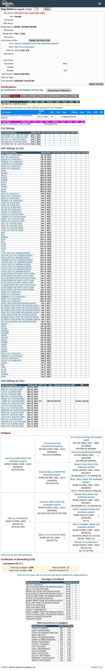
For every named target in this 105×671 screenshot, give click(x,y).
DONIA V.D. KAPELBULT (11, 292)
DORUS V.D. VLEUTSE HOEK (13, 387)
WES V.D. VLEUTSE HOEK (12, 226)
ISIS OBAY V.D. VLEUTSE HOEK (14, 142)
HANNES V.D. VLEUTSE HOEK (13, 217)
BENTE (4, 178)
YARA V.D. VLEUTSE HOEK (12, 228)
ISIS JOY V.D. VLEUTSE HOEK (13, 140)
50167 (17, 50)
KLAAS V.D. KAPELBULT (11, 207)
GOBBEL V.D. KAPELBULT (12, 162)
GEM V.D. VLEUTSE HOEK (12, 390)
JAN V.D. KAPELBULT (10, 358)
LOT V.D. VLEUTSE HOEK (11, 406)
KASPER (4, 333)
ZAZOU (4, 349)
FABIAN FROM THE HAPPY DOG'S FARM (18, 274)
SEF (3, 365)
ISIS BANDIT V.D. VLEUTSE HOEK (15, 135)
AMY (3, 233)
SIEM (3, 367)
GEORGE (5, 331)
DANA (3, 185)
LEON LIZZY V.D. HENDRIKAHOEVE (15, 258)
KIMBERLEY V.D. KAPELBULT (13, 297)
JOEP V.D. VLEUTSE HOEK (12, 415)
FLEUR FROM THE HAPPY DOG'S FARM (17, 281)
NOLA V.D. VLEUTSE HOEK (12, 408)
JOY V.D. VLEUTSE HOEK (11, 223)
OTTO (3, 249)
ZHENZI (4, 351)
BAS (3, 235)
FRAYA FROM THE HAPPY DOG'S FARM (17, 290)
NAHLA (4, 340)
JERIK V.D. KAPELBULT (11, 294)
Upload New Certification (59, 90)
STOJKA (4, 338)
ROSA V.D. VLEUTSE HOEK (12, 426)
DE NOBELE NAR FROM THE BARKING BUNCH (20, 310)
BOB (3, 239)
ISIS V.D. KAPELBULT (24, 47)
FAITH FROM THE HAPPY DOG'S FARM (17, 276)
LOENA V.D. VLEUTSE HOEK (13, 403)
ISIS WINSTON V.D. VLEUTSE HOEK (15, 144)
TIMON (4, 347)
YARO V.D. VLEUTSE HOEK (12, 230)
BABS (3, 171)
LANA (3, 244)
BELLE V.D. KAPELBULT (11, 196)
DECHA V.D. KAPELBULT (86, 542)
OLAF (3, 246)
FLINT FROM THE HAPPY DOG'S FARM (17, 283)
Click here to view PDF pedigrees (16, 555)
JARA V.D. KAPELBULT (10, 205)
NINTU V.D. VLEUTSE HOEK (12, 424)
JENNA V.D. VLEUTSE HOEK (12, 221)
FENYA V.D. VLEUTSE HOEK (12, 413)
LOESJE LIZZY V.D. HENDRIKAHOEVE (16, 262)
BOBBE (4, 180)
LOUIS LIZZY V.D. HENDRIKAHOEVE (16, 265)
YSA (3, 251)
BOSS (3, 326)
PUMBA (4, 342)
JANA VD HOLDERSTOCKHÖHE (86, 452)
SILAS (3, 370)
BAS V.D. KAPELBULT (10, 157)
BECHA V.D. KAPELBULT (11, 160)
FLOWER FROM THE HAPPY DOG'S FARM (18, 285)
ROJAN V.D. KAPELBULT (11, 210)
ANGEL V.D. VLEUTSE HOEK (13, 399)
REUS (3, 191)
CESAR (4, 329)
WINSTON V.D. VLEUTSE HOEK (14, 410)
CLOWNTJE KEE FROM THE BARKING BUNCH (20, 306)
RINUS (4, 335)
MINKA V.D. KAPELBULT (11, 166)
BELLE (4, 175)
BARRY (4, 324)
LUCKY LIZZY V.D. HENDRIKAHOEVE (16, 269)
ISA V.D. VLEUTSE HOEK (11, 392)
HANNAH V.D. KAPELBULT (12, 164)
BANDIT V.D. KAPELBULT (11, 155)
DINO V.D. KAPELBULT (10, 198)
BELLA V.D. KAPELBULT (11, 354)
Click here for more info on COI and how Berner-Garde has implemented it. (52, 575)
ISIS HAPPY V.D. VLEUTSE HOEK (14, 137)
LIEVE (3, 189)
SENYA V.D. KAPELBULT (11, 301)
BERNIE (4, 237)
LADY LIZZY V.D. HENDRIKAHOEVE (15, 253)
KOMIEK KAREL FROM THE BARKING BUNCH (20, 317)
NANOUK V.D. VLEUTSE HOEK (13, 422)
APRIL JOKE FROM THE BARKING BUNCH (18, 303)
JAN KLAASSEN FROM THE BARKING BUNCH (36, 43)
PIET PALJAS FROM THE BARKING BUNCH (19, 322)
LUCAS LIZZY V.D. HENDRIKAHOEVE (16, 267)
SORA (3, 377)
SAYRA (4, 363)
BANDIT (4, 173)
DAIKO (4, 182)
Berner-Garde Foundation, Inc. (22, 667)
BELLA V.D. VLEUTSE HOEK (52, 535)
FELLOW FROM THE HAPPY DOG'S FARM (18, 278)
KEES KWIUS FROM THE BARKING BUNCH (19, 315)
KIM (2, 242)
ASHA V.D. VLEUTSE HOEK (12, 214)
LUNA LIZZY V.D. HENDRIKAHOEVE (15, 271)
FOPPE (4, 187)
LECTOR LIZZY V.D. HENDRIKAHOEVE (17, 255)
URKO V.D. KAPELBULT (11, 169)
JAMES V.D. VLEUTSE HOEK (13, 401)
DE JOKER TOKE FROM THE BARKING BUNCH (20, 308)
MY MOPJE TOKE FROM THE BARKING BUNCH (20, 319)
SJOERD (4, 374)
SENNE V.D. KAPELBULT (11, 212)
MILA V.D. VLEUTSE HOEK (12, 419)
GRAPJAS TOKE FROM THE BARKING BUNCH (20, 313)
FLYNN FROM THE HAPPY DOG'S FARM (17, 287)
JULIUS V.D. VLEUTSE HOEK (13, 417)
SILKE (3, 372)
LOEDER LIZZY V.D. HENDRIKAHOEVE (17, 260)
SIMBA (4, 345)
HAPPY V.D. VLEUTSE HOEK (12, 219)
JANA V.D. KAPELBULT (10, 203)
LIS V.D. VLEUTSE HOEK (11, 394)
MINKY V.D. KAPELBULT (11, 299)
